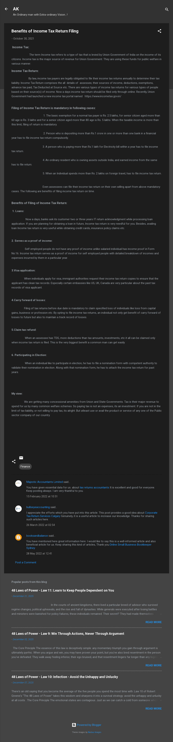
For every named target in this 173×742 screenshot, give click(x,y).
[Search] (167, 10)
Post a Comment (25, 562)
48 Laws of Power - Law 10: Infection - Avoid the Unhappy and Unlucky (64, 677)
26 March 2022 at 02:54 (40, 525)
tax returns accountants (94, 487)
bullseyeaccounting (38, 507)
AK (16, 9)
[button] (159, 32)
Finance (25, 466)
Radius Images (94, 732)
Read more (154, 622)
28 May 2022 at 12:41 (39, 553)
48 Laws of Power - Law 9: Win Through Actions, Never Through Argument (67, 634)
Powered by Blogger (86, 725)
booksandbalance (37, 535)
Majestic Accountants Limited (44, 482)
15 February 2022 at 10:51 (42, 496)
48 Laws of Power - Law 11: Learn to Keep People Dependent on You (62, 590)
